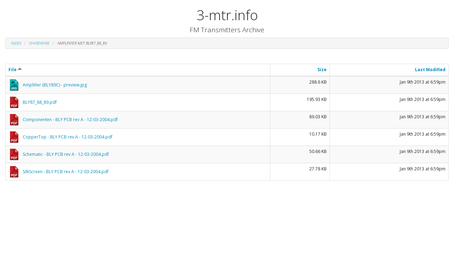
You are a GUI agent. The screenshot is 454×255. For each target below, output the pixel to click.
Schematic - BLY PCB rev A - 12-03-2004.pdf (66, 154)
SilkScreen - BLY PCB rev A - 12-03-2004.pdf (66, 172)
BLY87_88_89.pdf (40, 102)
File (15, 70)
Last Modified (430, 70)
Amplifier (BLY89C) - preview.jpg (55, 85)
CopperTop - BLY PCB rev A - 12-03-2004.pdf (67, 137)
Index (16, 43)
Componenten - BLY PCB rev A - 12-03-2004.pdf (70, 120)
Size (322, 70)
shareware (39, 43)
